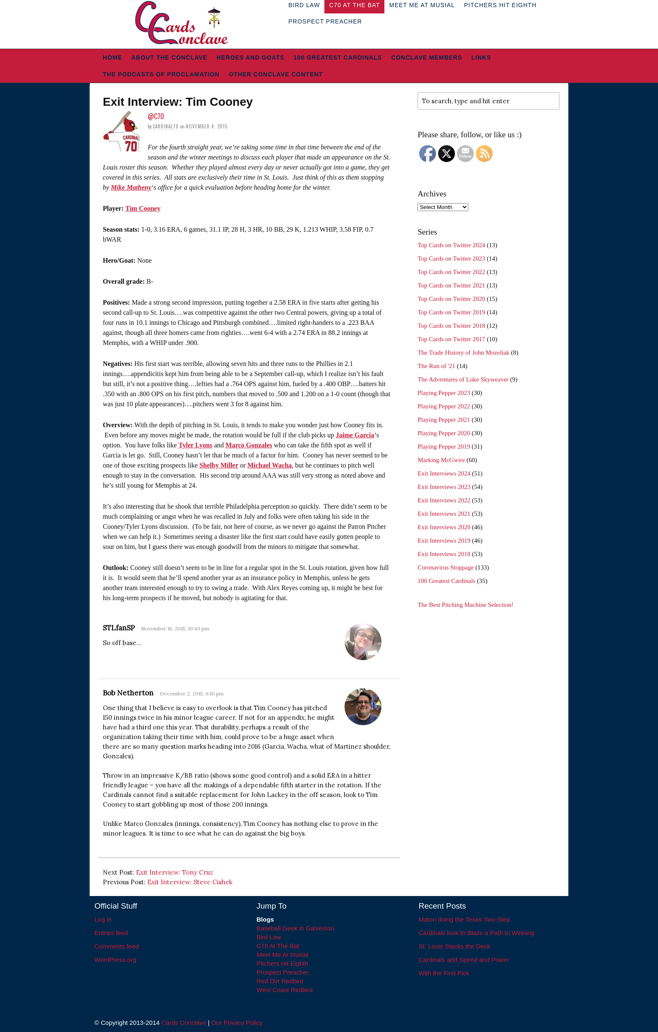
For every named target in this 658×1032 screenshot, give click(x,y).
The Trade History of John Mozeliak (463, 352)
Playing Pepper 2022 (444, 406)
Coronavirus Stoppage (446, 567)
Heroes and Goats (250, 57)
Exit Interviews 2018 (444, 554)
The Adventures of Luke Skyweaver (463, 379)
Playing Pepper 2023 (444, 392)
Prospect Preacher (325, 21)
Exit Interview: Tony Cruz (174, 872)
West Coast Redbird (284, 989)
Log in (103, 919)
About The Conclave (169, 57)
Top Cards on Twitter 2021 (451, 285)
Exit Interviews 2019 (444, 540)
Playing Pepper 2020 (444, 433)
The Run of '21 (436, 366)
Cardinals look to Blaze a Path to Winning (477, 932)
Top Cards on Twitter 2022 (451, 272)
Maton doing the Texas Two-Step (464, 919)
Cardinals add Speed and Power (464, 959)
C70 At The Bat (277, 945)
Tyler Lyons (195, 445)
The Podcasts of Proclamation (161, 74)
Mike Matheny (131, 187)
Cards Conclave (184, 1022)
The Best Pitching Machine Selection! (465, 604)
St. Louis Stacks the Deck (455, 946)
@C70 (156, 116)
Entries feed (111, 932)
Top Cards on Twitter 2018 (451, 325)
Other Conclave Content (276, 74)
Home (112, 57)
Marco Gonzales (248, 445)
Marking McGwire (441, 460)
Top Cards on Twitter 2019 (451, 312)
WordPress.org (115, 959)
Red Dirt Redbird (279, 981)
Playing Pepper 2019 (444, 446)
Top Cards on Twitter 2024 (451, 245)
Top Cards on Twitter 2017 (451, 339)
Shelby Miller (218, 465)
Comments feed (116, 946)
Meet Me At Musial (282, 954)
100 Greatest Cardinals (338, 57)
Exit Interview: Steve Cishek (189, 882)
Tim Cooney (143, 208)
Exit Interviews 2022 (444, 500)
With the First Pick (444, 973)
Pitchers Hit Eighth (282, 963)
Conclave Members (426, 57)
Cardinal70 (166, 126)
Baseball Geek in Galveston (295, 928)
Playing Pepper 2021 (444, 419)
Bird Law (268, 937)
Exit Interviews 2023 (444, 486)
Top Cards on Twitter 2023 (451, 258)
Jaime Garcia (355, 435)
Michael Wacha (269, 465)
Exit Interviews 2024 (444, 473)
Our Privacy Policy (237, 1022)
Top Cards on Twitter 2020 (451, 298)
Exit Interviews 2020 (444, 527)
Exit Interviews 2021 (444, 513)
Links (481, 57)
